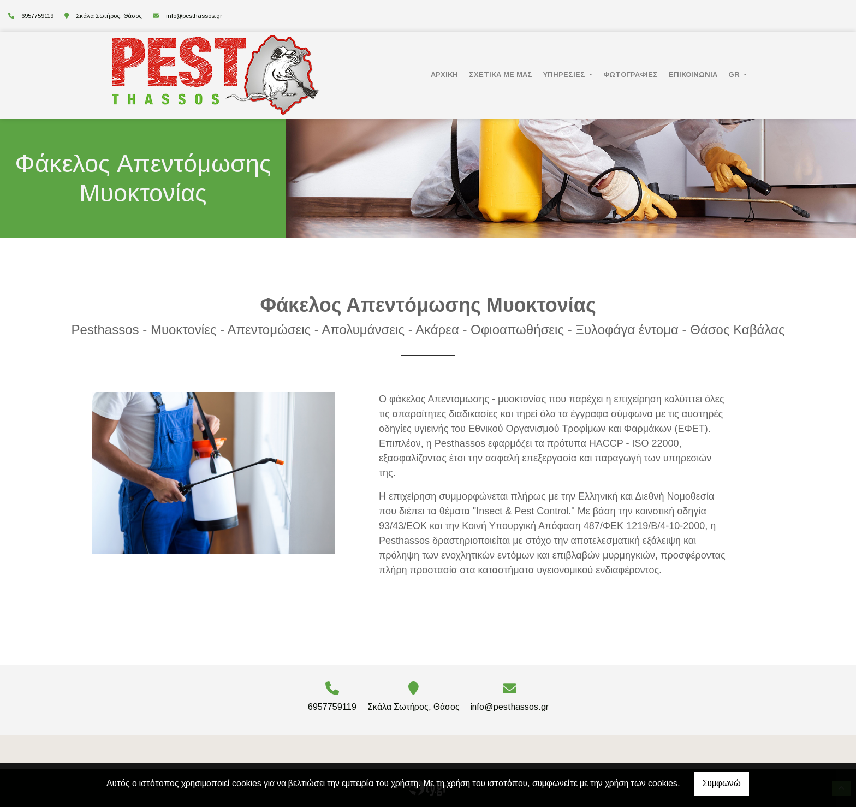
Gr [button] (735, 74)
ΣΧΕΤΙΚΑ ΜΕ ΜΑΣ (500, 74)
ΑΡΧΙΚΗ (444, 74)
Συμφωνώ (721, 783)
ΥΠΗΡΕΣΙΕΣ (565, 74)
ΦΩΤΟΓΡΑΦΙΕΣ (630, 74)
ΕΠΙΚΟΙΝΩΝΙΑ (693, 74)
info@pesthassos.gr (194, 16)
